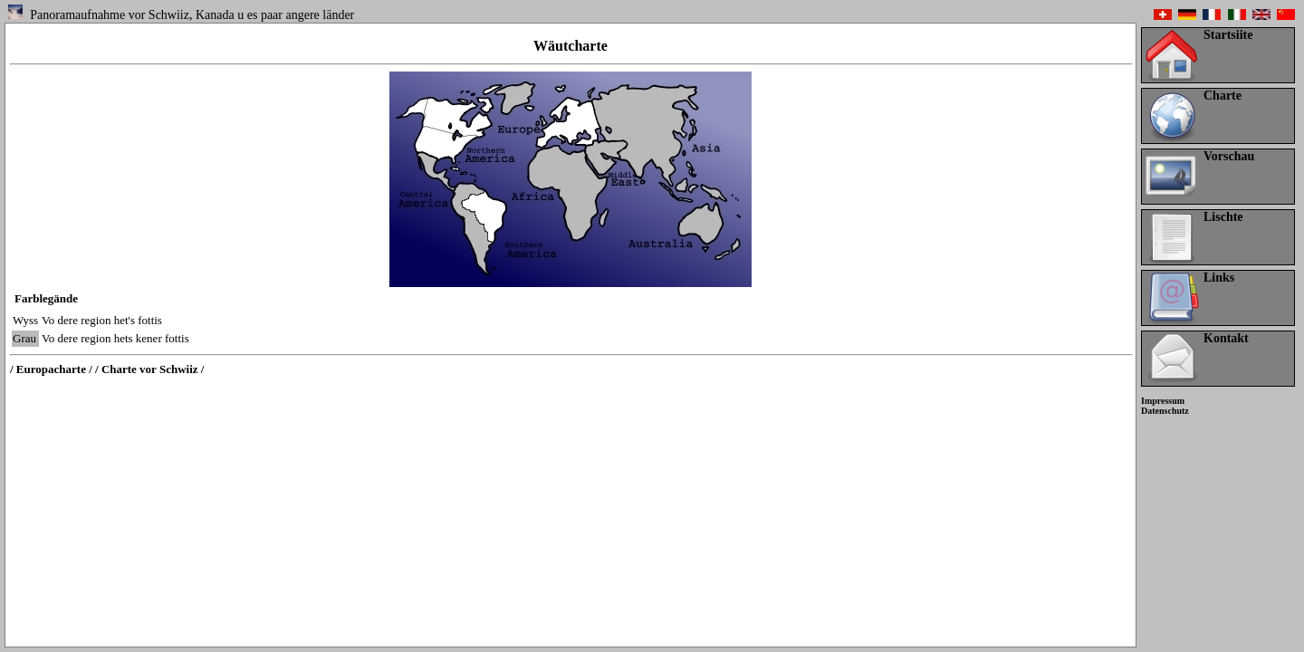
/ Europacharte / (51, 369)
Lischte (1223, 217)
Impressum (1162, 401)
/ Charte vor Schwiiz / (149, 369)
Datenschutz (1165, 411)
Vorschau (1228, 156)
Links (1218, 277)
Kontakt (1226, 338)
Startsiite (1227, 35)
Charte (1222, 95)
